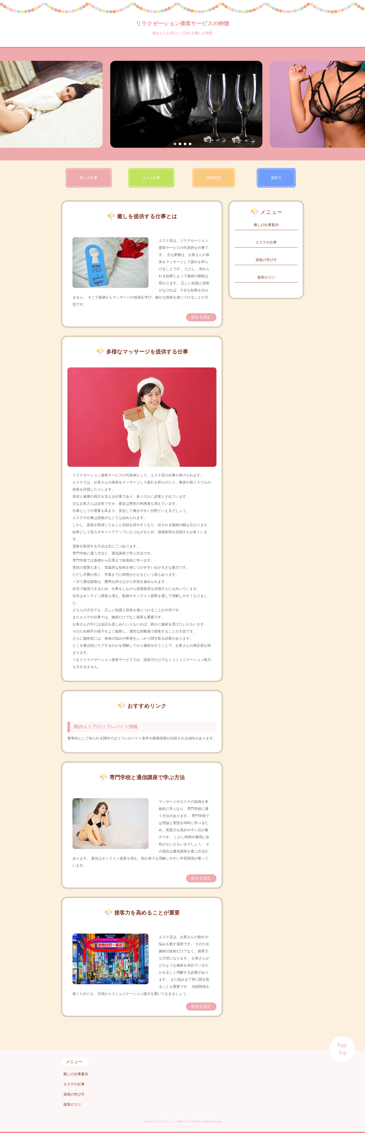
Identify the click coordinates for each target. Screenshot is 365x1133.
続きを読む (201, 317)
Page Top (342, 1048)
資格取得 (214, 178)
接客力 (276, 178)
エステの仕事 (266, 242)
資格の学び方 (266, 260)
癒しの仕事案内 (266, 225)
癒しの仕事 (89, 178)
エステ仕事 (151, 178)
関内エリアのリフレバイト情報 (106, 726)
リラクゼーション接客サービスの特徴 (182, 24)
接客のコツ (266, 277)
